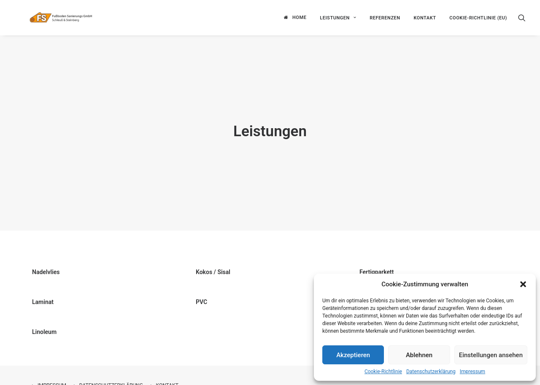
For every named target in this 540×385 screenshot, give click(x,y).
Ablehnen (419, 355)
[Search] (522, 16)
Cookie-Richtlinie (383, 371)
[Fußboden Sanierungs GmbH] (77, 16)
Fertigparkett (376, 258)
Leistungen (338, 16)
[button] (523, 284)
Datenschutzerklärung (431, 371)
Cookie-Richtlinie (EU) (478, 16)
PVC (201, 288)
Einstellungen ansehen (491, 355)
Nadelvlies (46, 258)
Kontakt (424, 16)
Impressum (472, 371)
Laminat (43, 288)
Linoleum (44, 318)
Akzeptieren (353, 355)
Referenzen (385, 16)
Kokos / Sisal (213, 258)
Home (299, 16)
